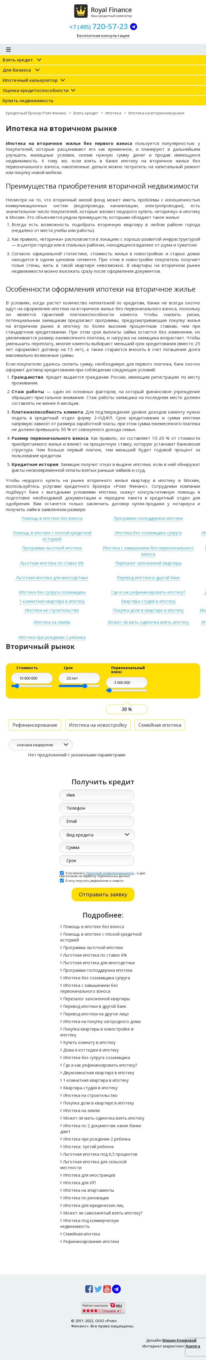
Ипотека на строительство (52, 610)
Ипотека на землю (81, 1110)
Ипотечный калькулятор (30, 80)
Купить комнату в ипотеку (89, 1042)
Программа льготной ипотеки (52, 548)
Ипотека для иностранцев (89, 1175)
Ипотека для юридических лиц (93, 1205)
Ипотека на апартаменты (88, 1190)
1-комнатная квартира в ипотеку (52, 601)
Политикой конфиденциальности (110, 873)
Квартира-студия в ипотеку (148, 601)
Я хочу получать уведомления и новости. (92, 880)
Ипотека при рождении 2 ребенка (52, 637)
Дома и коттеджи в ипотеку (91, 1050)
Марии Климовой (179, 1340)
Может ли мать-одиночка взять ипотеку (103, 1118)
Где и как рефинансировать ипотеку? (148, 592)
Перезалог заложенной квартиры (148, 563)
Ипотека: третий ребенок (88, 1146)
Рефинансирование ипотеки (91, 1241)
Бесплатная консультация (103, 35)
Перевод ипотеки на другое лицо (96, 1014)
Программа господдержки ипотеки (148, 518)
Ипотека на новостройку (98, 725)
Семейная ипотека (159, 725)
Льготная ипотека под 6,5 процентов (100, 1154)
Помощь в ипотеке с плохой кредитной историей (52, 536)
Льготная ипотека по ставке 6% (52, 563)
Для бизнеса (17, 70)
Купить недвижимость (28, 100)
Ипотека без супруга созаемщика (52, 592)
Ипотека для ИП (79, 1182)
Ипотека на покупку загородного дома (102, 1021)
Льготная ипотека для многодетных (52, 577)
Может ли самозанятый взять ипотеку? (102, 1213)
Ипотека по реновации (86, 1198)
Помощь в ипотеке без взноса (52, 518)
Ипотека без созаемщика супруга (148, 533)
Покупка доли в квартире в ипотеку (148, 610)
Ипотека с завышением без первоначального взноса (148, 551)
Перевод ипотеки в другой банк (148, 577)
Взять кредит (18, 60)
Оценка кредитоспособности (36, 90)
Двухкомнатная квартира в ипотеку (98, 1072)
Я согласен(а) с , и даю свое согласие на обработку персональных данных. (102, 874)
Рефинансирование (35, 725)
